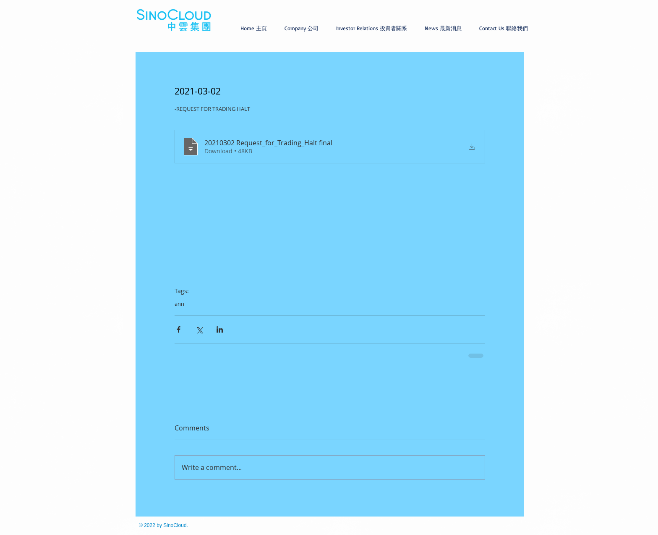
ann (179, 303)
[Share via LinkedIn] (220, 329)
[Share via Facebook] (179, 329)
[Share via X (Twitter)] (199, 329)
